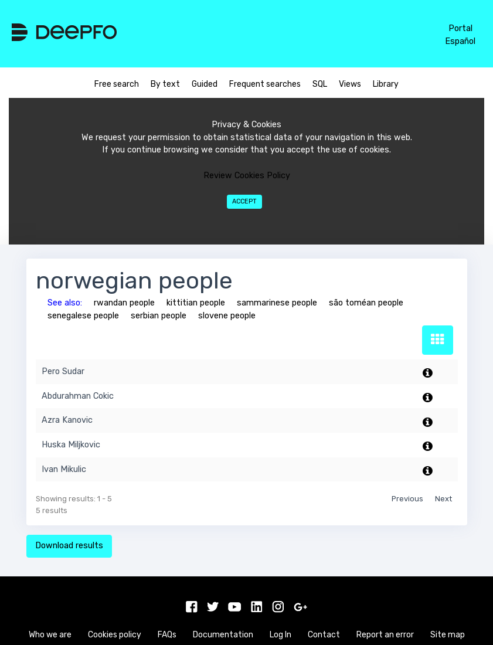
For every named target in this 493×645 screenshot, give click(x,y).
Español (460, 41)
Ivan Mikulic (64, 469)
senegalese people (83, 316)
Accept (244, 201)
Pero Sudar (63, 371)
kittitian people (195, 303)
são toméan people (366, 303)
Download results (69, 546)
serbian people (158, 316)
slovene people (227, 316)
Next (443, 498)
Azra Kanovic (67, 420)
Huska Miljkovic (71, 445)
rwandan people (124, 303)
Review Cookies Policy (246, 176)
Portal (460, 28)
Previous (407, 498)
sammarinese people (277, 303)
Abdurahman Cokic (78, 396)
